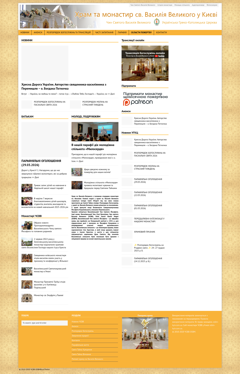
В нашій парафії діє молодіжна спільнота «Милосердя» (92, 147)
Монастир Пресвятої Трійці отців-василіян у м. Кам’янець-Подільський (50, 284)
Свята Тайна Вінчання (81, 354)
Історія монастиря (165, 5)
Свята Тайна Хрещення (82, 349)
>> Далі (111, 93)
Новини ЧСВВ (78, 321)
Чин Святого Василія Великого (142, 5)
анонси (38, 32)
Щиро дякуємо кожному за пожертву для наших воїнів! (97, 171)
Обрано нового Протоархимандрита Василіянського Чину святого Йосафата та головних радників (41, 227)
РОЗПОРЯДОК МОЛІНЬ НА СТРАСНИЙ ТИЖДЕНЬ (95, 103)
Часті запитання (104, 32)
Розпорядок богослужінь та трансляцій (69, 32)
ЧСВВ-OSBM (190, 331)
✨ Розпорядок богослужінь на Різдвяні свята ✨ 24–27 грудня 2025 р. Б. (149, 248)
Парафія (122, 32)
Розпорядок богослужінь (82, 331)
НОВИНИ (26, 40)
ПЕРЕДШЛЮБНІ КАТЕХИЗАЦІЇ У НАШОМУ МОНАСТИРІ (149, 220)
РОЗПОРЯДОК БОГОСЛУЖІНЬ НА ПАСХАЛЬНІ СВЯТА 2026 (49, 103)
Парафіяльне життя (80, 345)
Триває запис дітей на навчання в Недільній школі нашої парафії (50, 187)
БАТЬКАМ (27, 116)
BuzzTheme (45, 369)
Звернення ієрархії (80, 335)
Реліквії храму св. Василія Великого (87, 359)
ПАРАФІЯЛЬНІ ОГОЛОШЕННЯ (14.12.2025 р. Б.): (148, 260)
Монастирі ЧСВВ (31, 216)
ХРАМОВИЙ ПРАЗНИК (144, 231)
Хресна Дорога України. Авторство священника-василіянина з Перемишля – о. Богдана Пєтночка (63, 86)
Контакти (161, 32)
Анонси (126, 111)
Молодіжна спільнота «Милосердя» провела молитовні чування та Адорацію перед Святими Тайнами (101, 185)
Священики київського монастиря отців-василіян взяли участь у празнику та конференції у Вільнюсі (51, 258)
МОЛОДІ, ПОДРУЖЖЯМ (85, 116)
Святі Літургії (93, 201)
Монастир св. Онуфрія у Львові (48, 295)
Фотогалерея (212, 5)
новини (24, 32)
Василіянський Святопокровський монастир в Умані (50, 270)
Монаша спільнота (181, 5)
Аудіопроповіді (198, 5)
